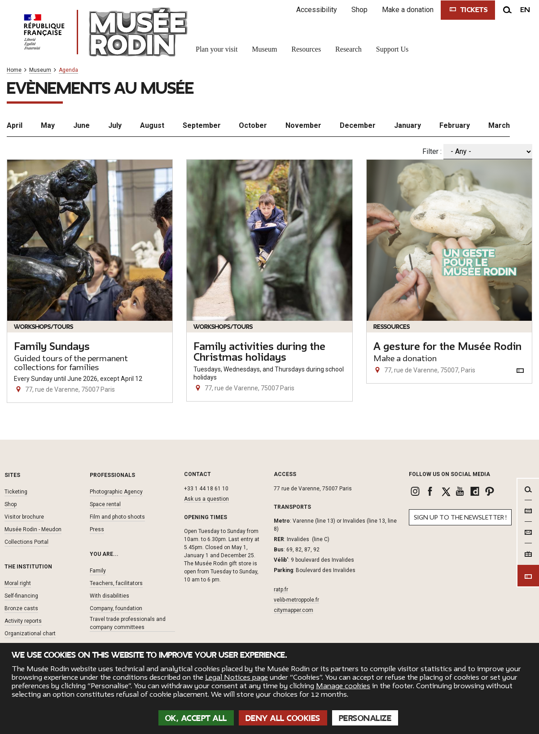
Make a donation (408, 9)
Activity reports (23, 621)
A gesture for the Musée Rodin (447, 346)
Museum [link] (264, 49)
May (48, 125)
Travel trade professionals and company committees (128, 623)
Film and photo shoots (117, 517)
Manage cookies (343, 686)
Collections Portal (26, 542)
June (81, 125)
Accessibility (316, 9)
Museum (40, 70)
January (407, 125)
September (202, 125)
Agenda (68, 70)
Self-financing (21, 596)
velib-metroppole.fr (296, 600)
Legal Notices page (236, 677)
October (253, 125)
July (115, 125)
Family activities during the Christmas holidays (259, 352)
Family (98, 571)
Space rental (105, 504)
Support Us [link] (392, 49)
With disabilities (109, 596)
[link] (416, 491)
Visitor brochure (24, 517)
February (454, 125)
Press (97, 529)
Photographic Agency (116, 492)
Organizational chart (30, 633)
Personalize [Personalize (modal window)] (365, 718)
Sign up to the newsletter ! (460, 517)
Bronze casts (21, 608)
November (303, 125)
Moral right (17, 583)
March (499, 125)
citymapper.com (293, 610)
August (152, 125)
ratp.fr (281, 589)
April (14, 125)
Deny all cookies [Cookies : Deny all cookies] (282, 718)
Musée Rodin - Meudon (32, 529)
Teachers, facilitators (116, 583)
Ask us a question (206, 499)
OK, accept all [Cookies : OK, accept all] (196, 718)
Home (14, 70)
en (525, 9)
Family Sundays (52, 346)
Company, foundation (116, 608)
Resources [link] (306, 49)
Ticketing (15, 492)
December (358, 125)
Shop (359, 9)
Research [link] (348, 49)
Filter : (432, 151)
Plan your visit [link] (216, 49)
